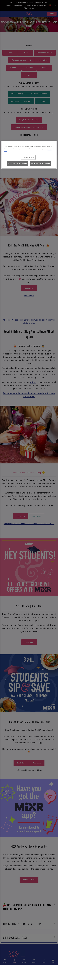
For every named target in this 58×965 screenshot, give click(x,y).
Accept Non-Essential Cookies (40, 163)
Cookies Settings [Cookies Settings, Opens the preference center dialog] (28, 157)
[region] (29, 155)
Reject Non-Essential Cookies (17, 163)
